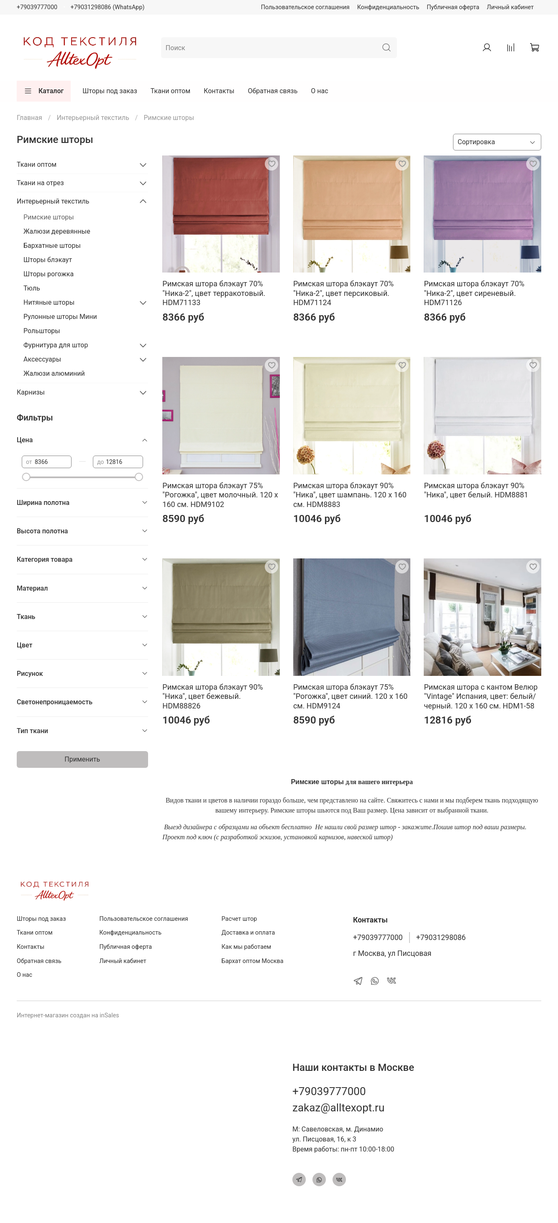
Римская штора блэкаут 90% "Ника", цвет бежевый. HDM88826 (212, 696)
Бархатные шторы (52, 246)
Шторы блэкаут (47, 260)
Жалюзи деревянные (56, 231)
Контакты (219, 91)
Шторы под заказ (109, 91)
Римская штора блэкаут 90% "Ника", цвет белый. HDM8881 (476, 490)
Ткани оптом (170, 91)
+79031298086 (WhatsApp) (108, 7)
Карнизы (31, 392)
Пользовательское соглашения (305, 7)
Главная (29, 118)
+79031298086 (441, 937)
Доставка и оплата (248, 932)
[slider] (26, 477)
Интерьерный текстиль (92, 118)
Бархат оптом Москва (253, 961)
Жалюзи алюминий (54, 373)
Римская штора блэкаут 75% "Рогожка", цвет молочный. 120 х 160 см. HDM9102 (220, 495)
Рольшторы (41, 331)
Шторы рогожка (48, 274)
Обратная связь (273, 91)
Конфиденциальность (388, 7)
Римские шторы (48, 217)
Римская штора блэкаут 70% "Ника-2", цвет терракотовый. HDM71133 (213, 293)
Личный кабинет (510, 7)
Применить (82, 759)
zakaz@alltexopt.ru (338, 1107)
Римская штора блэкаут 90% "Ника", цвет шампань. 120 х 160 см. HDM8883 (350, 495)
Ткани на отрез (40, 183)
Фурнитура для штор (55, 345)
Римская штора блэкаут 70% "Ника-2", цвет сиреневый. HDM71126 (474, 293)
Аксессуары (42, 359)
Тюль (31, 288)
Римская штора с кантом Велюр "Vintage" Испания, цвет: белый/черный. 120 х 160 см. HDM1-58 (481, 696)
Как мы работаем (246, 946)
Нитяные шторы (48, 302)
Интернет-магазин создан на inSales (68, 1015)
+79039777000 (37, 7)
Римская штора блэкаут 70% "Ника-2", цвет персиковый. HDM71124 (343, 293)
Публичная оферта (453, 7)
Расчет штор (239, 918)
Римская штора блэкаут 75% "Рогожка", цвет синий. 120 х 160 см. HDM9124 (350, 696)
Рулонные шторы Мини (60, 317)
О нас (319, 91)
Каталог (44, 91)
